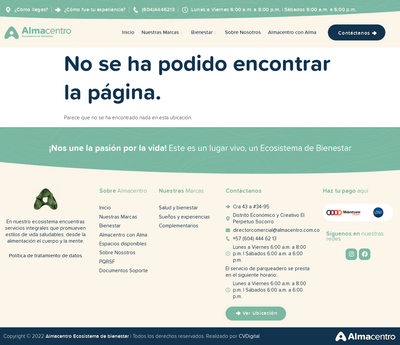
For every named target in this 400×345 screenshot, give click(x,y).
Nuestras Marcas (162, 32)
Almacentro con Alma (292, 32)
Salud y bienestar (178, 208)
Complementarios (178, 226)
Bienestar (204, 32)
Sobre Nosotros (243, 32)
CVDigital (249, 336)
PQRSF (107, 263)
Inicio (128, 32)
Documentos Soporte (123, 272)
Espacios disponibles (123, 244)
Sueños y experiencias (184, 217)
